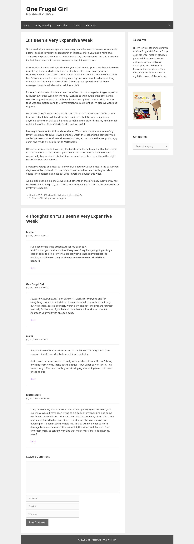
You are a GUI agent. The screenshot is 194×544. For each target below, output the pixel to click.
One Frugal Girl (47, 9)
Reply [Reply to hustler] (33, 268)
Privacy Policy (109, 539)
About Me (91, 25)
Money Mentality (43, 25)
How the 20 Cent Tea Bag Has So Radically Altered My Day (56, 195)
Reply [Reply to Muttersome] (33, 441)
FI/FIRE (77, 25)
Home (26, 25)
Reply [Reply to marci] (33, 379)
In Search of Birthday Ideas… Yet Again (47, 198)
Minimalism (62, 25)
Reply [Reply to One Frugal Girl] (33, 320)
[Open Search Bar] (169, 25)
